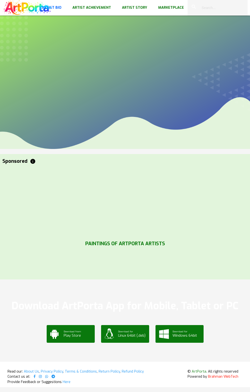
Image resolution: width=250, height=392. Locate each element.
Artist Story (134, 7)
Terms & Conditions (81, 371)
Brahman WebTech (223, 376)
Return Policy (109, 371)
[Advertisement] (124, 201)
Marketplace (171, 7)
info (33, 161)
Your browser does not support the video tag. (125, 48)
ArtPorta (199, 371)
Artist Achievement (91, 7)
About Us (31, 371)
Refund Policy (133, 371)
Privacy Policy (52, 371)
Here (66, 381)
